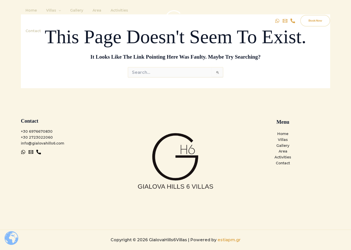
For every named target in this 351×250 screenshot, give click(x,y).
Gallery (71, 14)
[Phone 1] (38, 152)
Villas (50, 14)
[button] (315, 14)
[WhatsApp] (277, 14)
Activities (110, 14)
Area (89, 14)
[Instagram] (292, 14)
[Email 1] (31, 152)
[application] (55, 14)
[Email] (285, 14)
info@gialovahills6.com (43, 143)
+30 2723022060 (37, 137)
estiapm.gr (229, 239)
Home (30, 14)
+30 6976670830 (37, 131)
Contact (133, 14)
